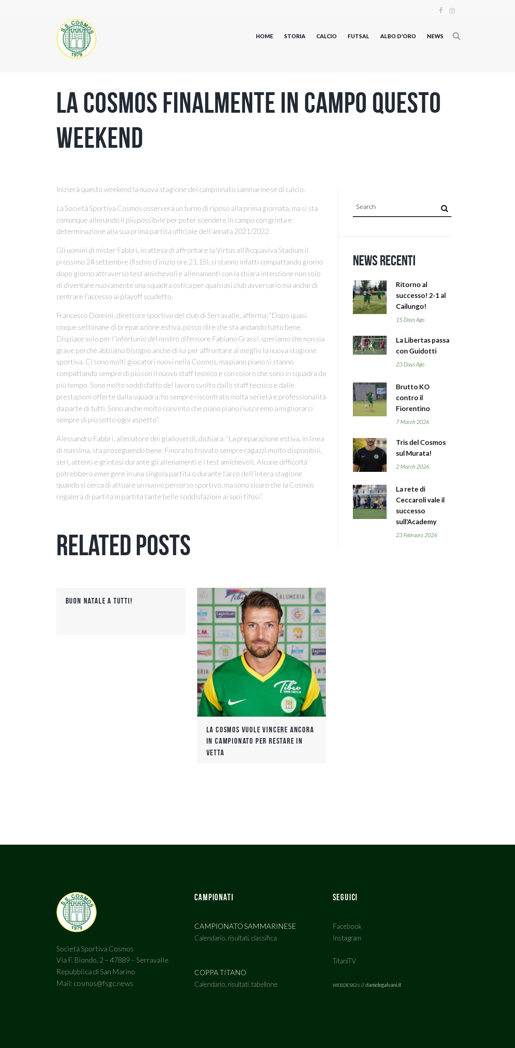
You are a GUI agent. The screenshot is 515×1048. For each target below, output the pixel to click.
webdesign (346, 984)
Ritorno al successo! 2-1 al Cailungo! (422, 297)
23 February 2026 (419, 551)
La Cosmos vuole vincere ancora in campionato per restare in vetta (252, 741)
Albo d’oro (398, 36)
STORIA (294, 36)
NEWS (435, 36)
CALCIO (326, 36)
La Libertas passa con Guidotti (414, 354)
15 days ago (412, 322)
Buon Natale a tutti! (102, 600)
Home (264, 36)
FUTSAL (358, 36)
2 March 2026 (414, 482)
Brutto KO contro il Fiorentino (413, 411)
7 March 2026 (414, 436)
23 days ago (412, 379)
